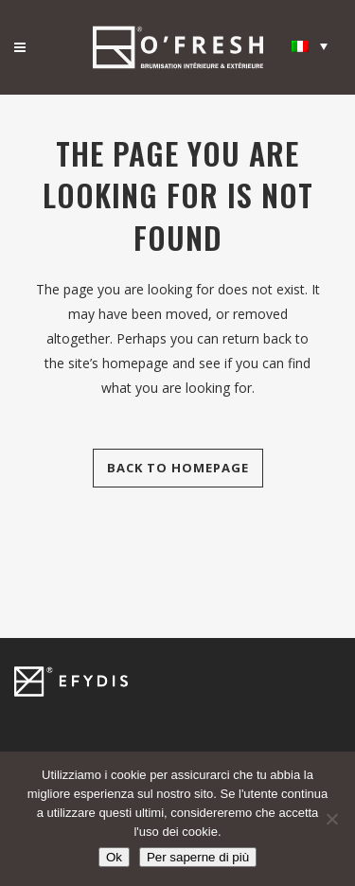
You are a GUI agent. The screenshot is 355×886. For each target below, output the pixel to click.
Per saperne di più (198, 857)
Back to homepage (178, 467)
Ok (114, 857)
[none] (309, 45)
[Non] (331, 818)
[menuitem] (309, 45)
